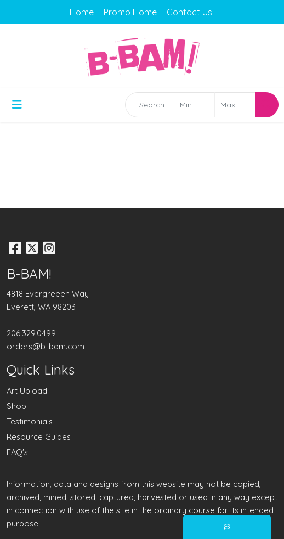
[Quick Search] (149, 104)
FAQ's (17, 452)
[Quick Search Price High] (234, 104)
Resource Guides (39, 437)
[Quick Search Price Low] (194, 104)
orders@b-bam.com (45, 346)
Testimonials (30, 421)
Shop (16, 406)
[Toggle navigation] (17, 104)
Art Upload (27, 390)
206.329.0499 (31, 333)
